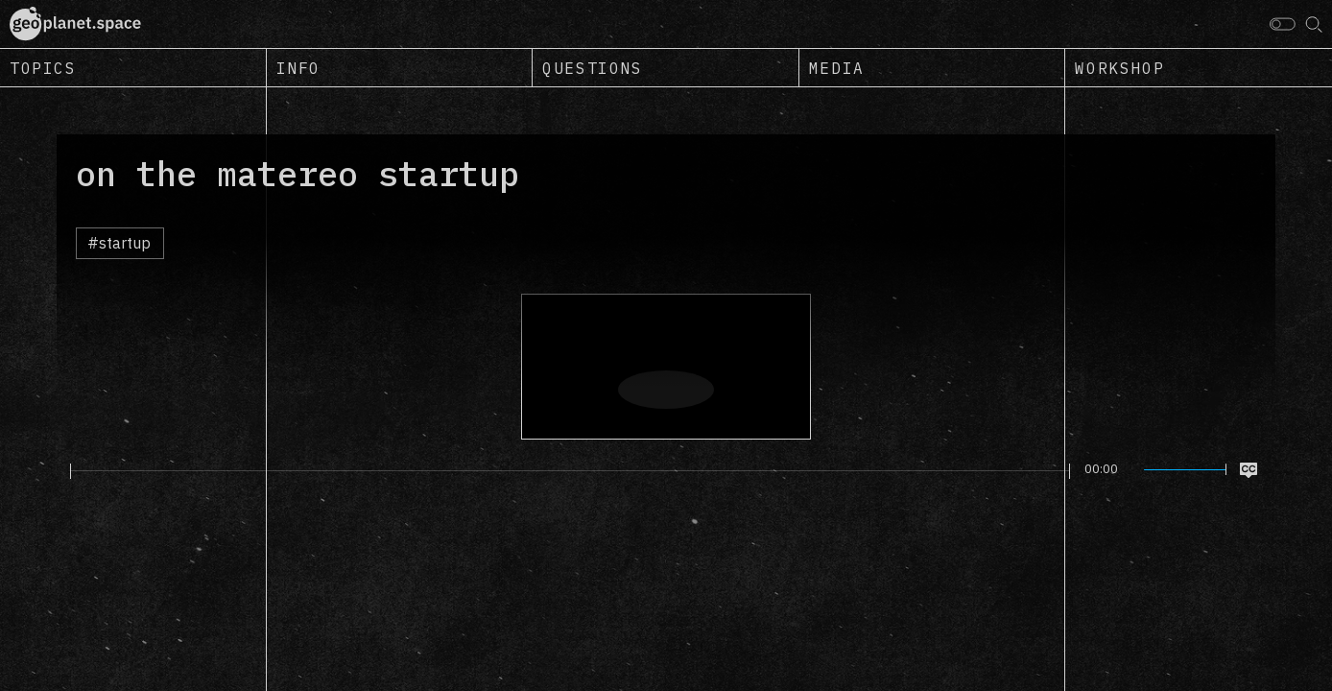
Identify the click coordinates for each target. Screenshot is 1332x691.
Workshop (1119, 68)
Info (298, 68)
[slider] (570, 471)
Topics (43, 68)
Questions (592, 68)
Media (837, 68)
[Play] (59, 470)
